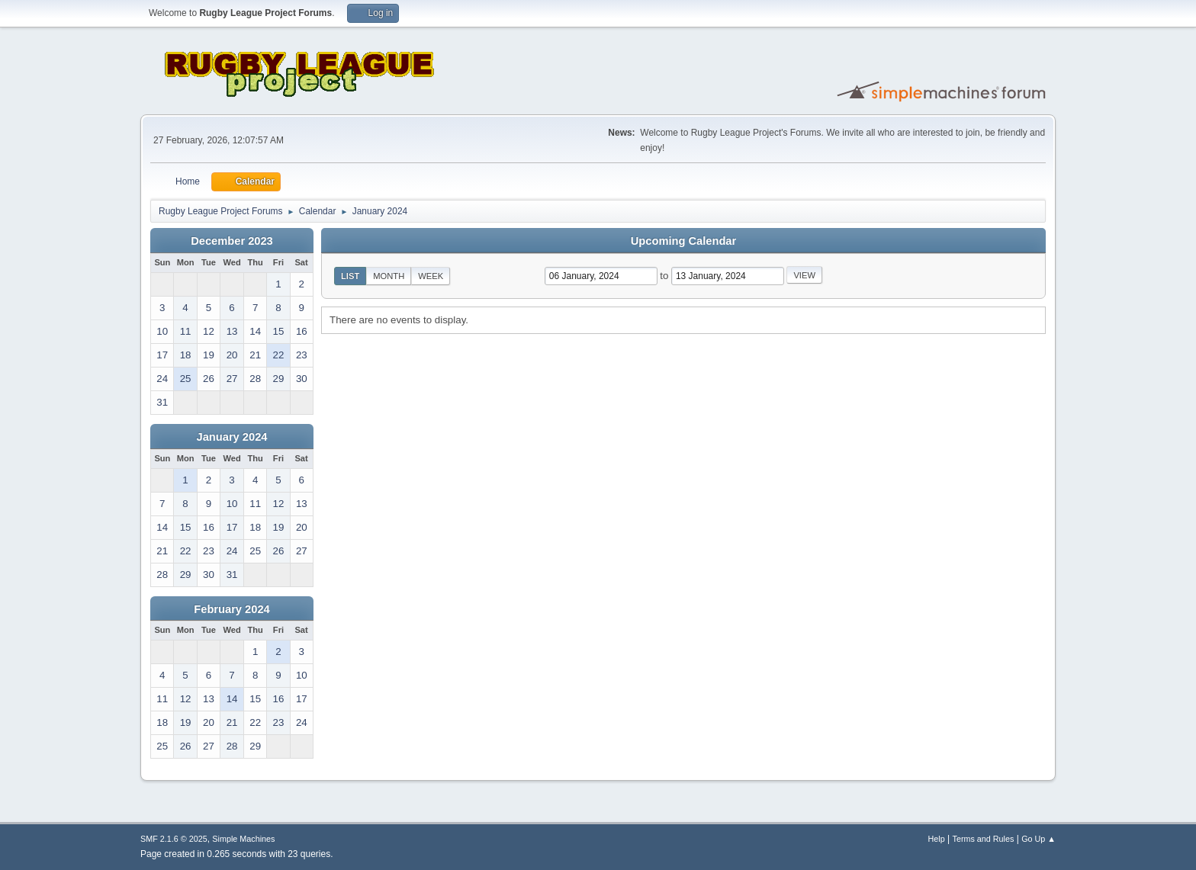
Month (388, 276)
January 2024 (232, 437)
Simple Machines (243, 838)
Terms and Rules (983, 838)
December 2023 (232, 241)
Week (430, 276)
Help (936, 838)
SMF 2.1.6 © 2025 (173, 838)
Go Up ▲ (1038, 838)
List (350, 276)
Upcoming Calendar (683, 241)
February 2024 (231, 609)
